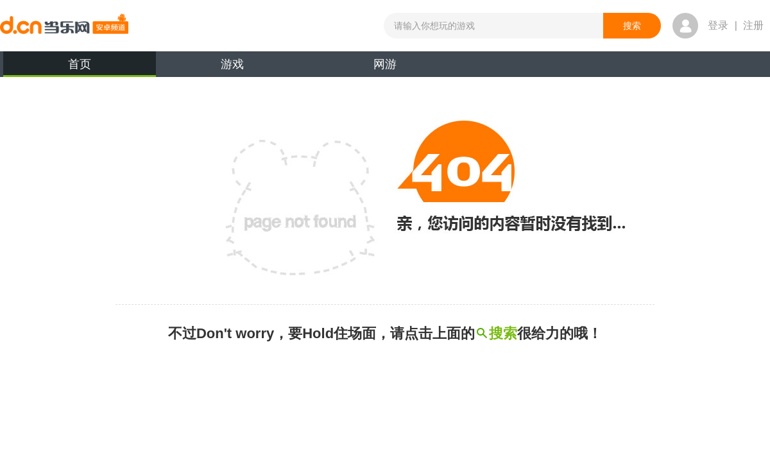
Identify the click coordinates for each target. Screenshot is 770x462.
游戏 (232, 64)
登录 (718, 25)
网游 (385, 64)
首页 (79, 67)
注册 (753, 25)
